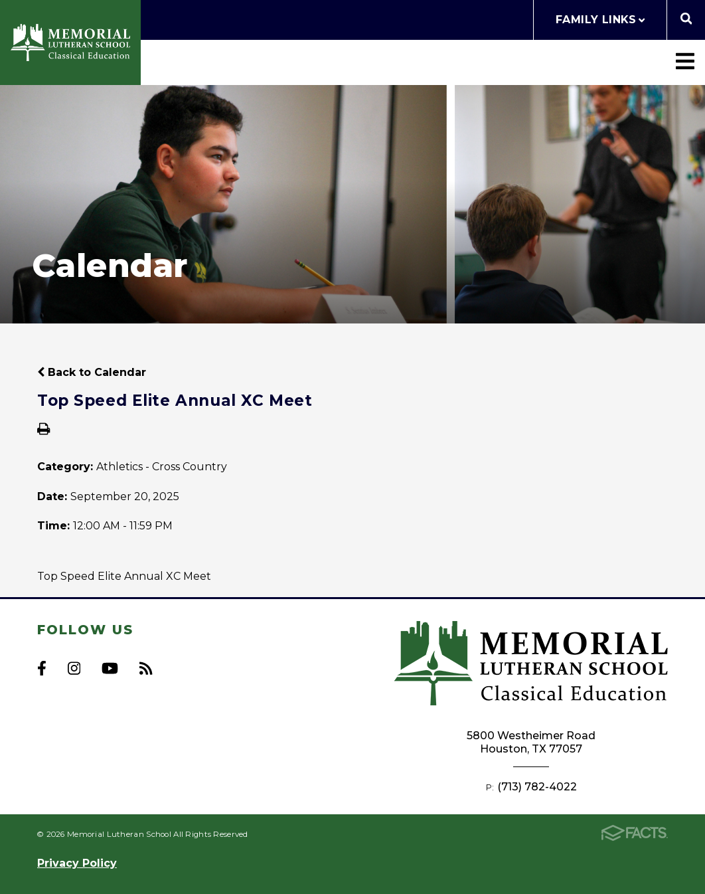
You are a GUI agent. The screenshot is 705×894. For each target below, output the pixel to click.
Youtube (110, 668)
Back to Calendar (91, 372)
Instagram (74, 668)
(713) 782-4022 (537, 786)
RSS (145, 668)
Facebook (41, 668)
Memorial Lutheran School (70, 42)
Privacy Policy (77, 863)
